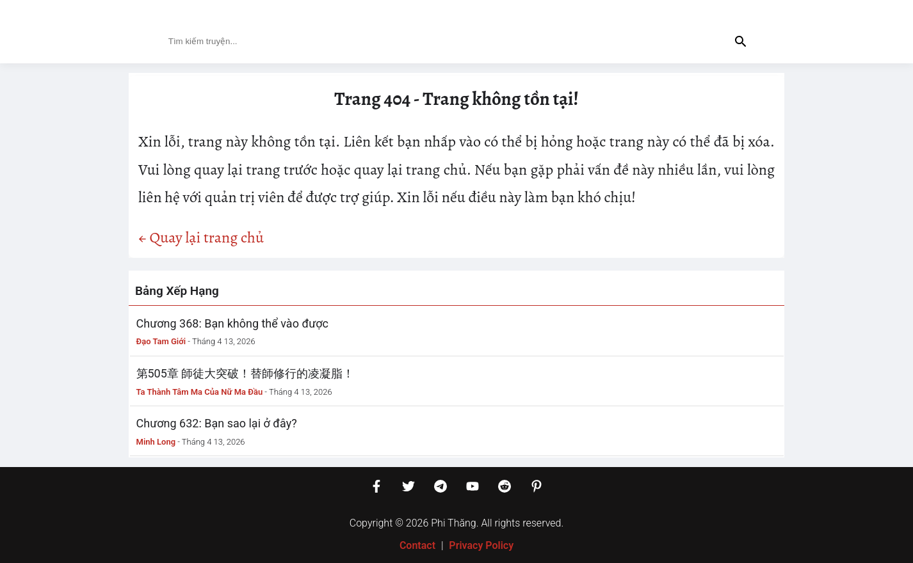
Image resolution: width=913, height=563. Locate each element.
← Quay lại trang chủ (201, 237)
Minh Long (156, 442)
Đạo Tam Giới (161, 341)
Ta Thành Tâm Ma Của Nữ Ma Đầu (199, 392)
